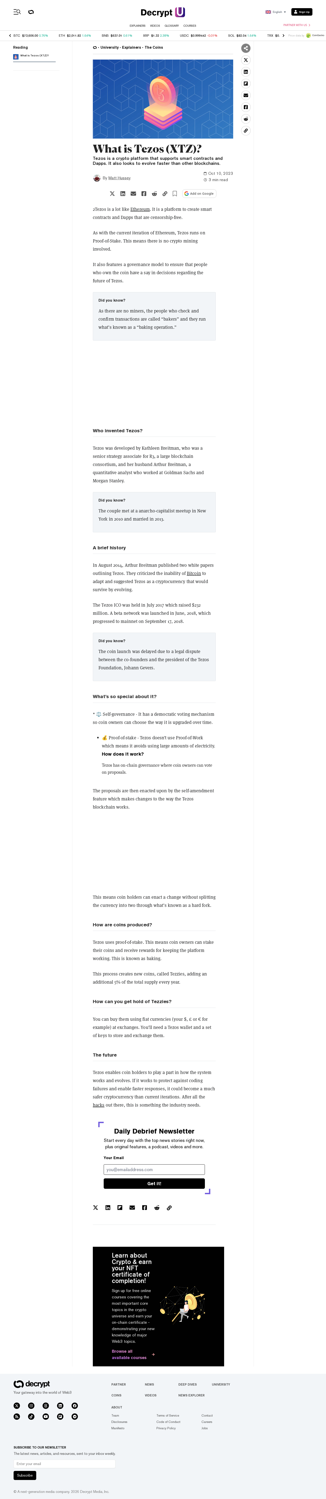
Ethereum (140, 209)
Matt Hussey (119, 177)
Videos (155, 25)
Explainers (138, 25)
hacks (99, 1105)
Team (115, 1415)
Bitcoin (194, 573)
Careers (206, 1422)
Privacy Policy (166, 1428)
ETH (62, 35)
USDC (184, 35)
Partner (118, 1384)
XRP (146, 35)
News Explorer (191, 1395)
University (221, 1384)
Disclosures (119, 1422)
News (149, 1384)
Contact (207, 1415)
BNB (105, 35)
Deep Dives (187, 1384)
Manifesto (118, 1428)
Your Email (114, 1158)
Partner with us (296, 25)
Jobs (204, 1428)
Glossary (172, 25)
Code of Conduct (168, 1422)
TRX (270, 35)
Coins (116, 1395)
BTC (17, 35)
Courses (189, 25)
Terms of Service (167, 1415)
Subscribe (25, 1475)
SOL (231, 35)
